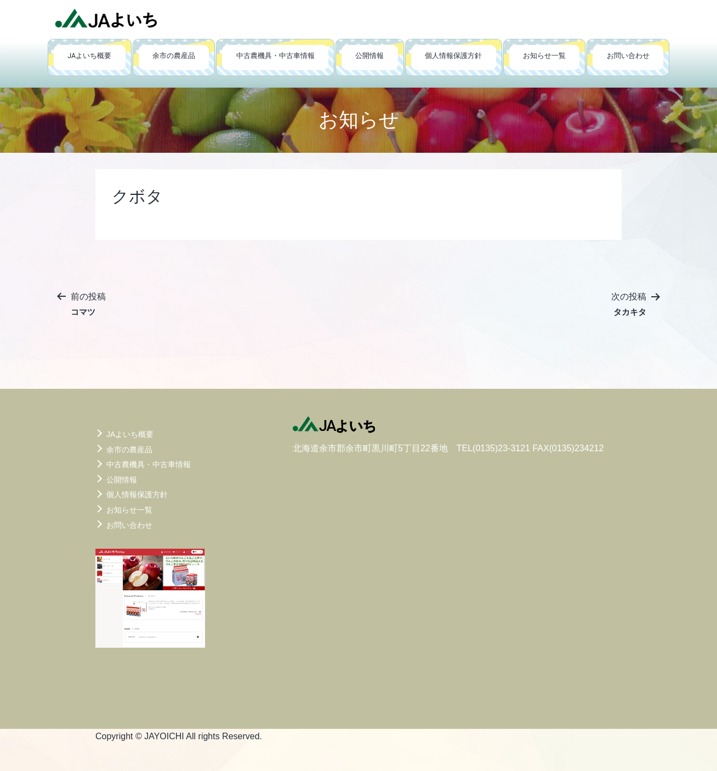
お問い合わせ (628, 55)
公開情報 (369, 55)
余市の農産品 (173, 55)
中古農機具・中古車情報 (275, 55)
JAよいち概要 (89, 55)
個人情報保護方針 (453, 55)
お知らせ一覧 (544, 55)
